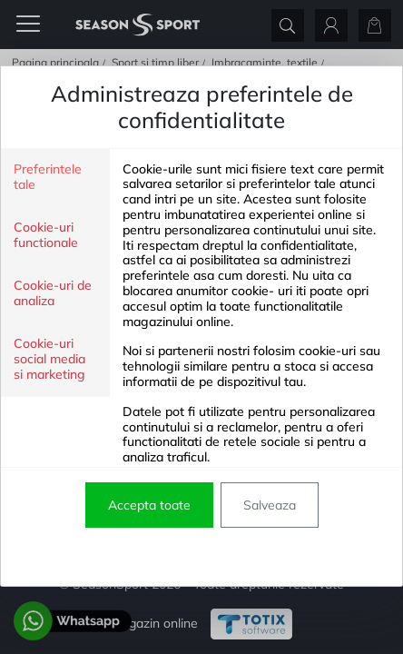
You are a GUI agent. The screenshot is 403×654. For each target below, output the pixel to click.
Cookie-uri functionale (46, 235)
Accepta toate (149, 505)
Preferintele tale (48, 177)
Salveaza (269, 505)
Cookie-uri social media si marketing (49, 359)
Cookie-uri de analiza (53, 293)
